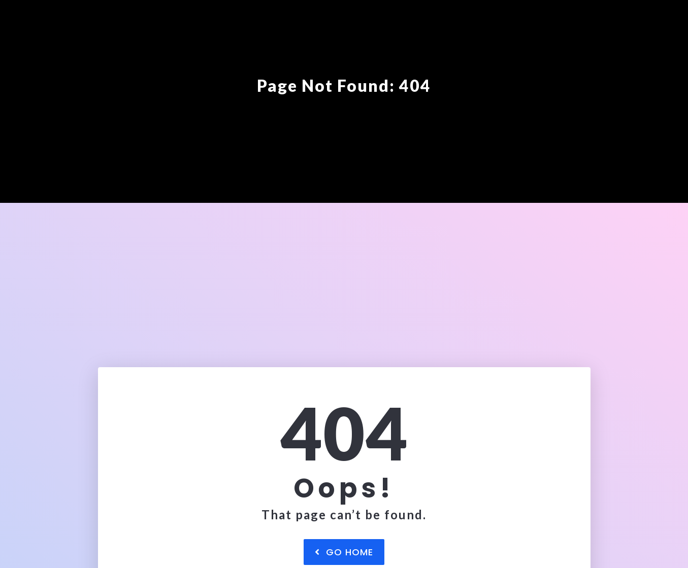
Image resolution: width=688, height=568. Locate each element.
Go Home (344, 552)
